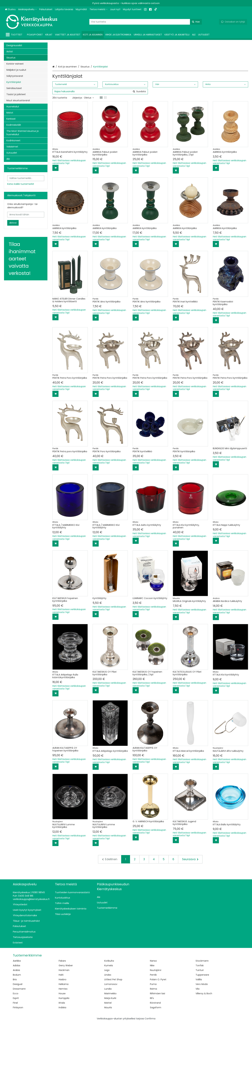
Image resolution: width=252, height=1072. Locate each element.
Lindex (107, 1023)
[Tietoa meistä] (98, 9)
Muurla (108, 1056)
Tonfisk (200, 1014)
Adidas (16, 1014)
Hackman (64, 1019)
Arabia (16, 1019)
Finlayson (18, 1056)
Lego (107, 1019)
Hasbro (62, 1028)
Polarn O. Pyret (158, 1028)
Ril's (152, 1047)
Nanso (153, 1009)
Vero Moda (202, 1033)
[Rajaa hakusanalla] (100, 140)
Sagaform (155, 1056)
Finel (15, 1051)
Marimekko (110, 1042)
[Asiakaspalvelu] (27, 9)
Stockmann (202, 1009)
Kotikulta (109, 1009)
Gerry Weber (66, 1014)
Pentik (153, 1023)
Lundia (108, 1037)
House (62, 1042)
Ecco (15, 1042)
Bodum (17, 1023)
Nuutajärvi (155, 1019)
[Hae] (196, 22)
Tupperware (202, 1023)
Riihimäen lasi (157, 1042)
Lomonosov (110, 1033)
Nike (152, 1014)
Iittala (62, 1051)
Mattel (108, 1051)
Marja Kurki (110, 1047)
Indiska (62, 1056)
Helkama (63, 1033)
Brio (15, 1028)
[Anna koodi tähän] (25, 214)
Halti (61, 1023)
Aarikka (17, 1009)
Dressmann (19, 1037)
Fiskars (62, 1009)
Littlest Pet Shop (113, 1028)
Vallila (199, 1028)
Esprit (16, 1047)
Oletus (89, 146)
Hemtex (63, 1037)
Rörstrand (155, 1051)
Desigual (17, 1033)
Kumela (108, 1014)
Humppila (64, 1047)
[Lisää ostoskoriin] (55, 217)
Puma (153, 1033)
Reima (153, 1037)
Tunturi (200, 1019)
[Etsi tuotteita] (145, 22)
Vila (197, 1037)
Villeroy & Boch (204, 1042)
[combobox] (145, 22)
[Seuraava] (190, 908)
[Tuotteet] (15, 34)
